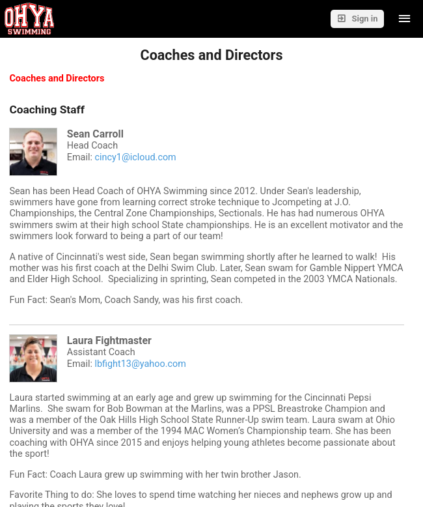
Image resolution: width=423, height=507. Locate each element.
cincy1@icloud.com (135, 157)
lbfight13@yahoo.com (139, 363)
